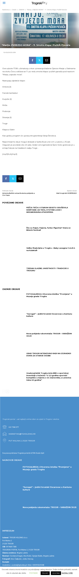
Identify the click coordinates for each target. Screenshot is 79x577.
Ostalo (14, 10)
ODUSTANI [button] (56, 573)
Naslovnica (6, 10)
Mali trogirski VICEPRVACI (66, 193)
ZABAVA (21, 10)
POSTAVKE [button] (33, 573)
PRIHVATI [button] (45, 573)
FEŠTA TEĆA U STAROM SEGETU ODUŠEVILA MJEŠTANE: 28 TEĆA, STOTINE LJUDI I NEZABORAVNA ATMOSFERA (47, 209)
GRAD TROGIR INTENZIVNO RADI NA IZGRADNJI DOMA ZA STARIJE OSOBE (48, 354)
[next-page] (7, 391)
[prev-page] (3, 391)
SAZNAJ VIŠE (67, 573)
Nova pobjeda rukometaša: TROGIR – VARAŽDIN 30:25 (49, 507)
